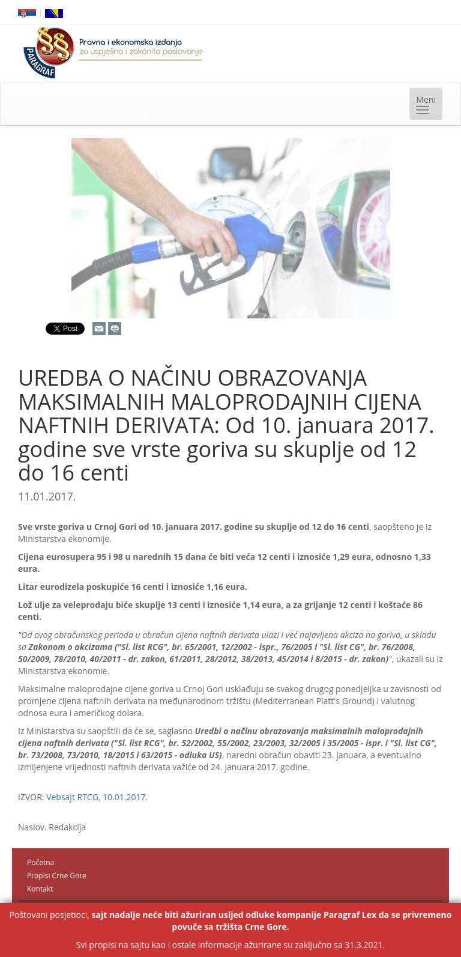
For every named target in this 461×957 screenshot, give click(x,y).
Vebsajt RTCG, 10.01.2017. (97, 797)
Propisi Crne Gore (56, 875)
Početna (40, 862)
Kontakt (40, 889)
